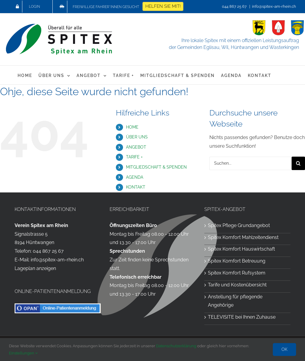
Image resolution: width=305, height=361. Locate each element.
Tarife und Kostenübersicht (237, 285)
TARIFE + (134, 157)
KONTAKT (135, 187)
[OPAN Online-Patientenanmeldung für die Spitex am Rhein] (57, 305)
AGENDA (134, 177)
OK (284, 349)
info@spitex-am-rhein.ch (274, 6)
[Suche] (298, 163)
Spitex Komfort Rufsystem (236, 273)
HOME (132, 127)
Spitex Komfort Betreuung (236, 261)
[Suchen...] (250, 163)
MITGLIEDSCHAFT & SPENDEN (156, 167)
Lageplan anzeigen (35, 268)
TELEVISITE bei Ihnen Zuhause (242, 317)
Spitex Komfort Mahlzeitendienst (243, 237)
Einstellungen (23, 353)
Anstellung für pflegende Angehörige (235, 301)
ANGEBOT (136, 147)
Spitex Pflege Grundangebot (239, 225)
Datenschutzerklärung (176, 346)
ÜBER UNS (137, 137)
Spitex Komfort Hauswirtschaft (241, 249)
